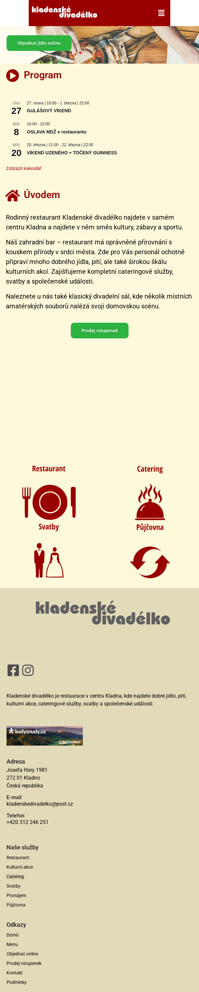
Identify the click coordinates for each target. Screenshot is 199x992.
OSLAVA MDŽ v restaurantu (56, 131)
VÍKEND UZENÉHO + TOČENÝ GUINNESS (72, 152)
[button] (133, 13)
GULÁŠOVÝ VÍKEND (49, 110)
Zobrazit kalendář (23, 168)
